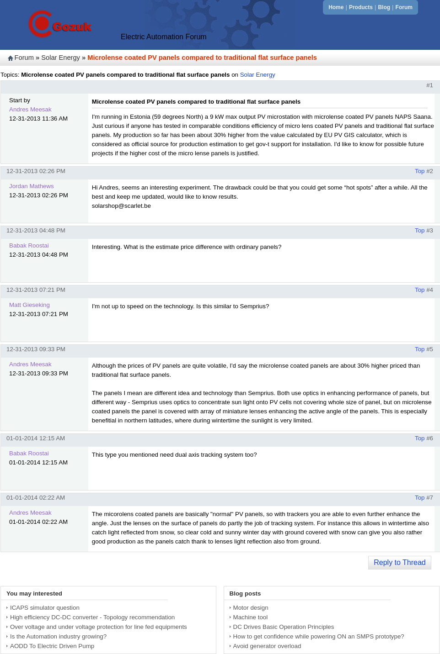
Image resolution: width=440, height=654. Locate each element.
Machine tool (250, 617)
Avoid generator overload (267, 646)
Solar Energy (60, 57)
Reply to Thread (400, 562)
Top (420, 171)
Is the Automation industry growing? (58, 636)
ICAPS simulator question (45, 607)
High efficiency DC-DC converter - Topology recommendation (92, 617)
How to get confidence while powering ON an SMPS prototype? (318, 636)
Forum (404, 7)
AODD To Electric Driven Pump (52, 646)
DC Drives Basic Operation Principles (283, 626)
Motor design (250, 607)
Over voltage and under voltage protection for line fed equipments (98, 626)
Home (335, 7)
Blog (384, 7)
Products (361, 7)
